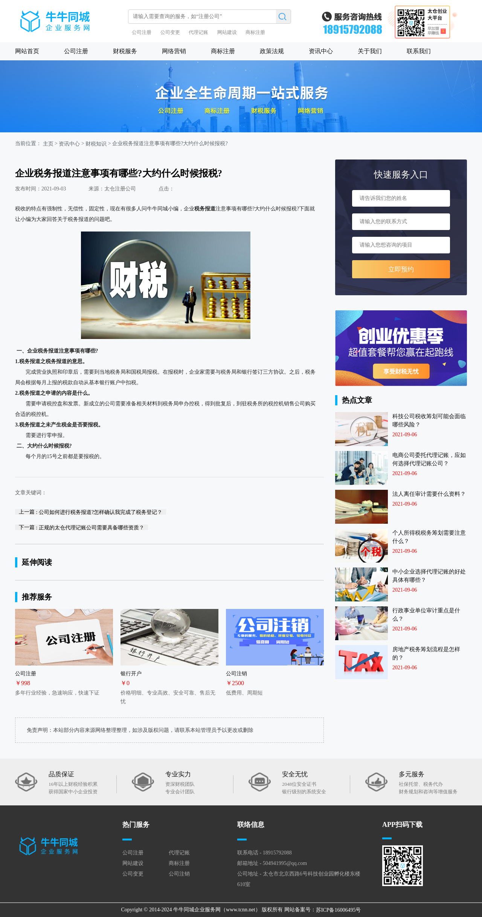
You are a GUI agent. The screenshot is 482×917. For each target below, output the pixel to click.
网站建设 (227, 32)
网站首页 (27, 51)
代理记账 (198, 32)
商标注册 (255, 32)
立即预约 (401, 269)
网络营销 (174, 51)
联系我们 (419, 51)
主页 (48, 144)
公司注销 (179, 874)
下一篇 (81, 527)
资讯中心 (321, 51)
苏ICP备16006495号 (338, 910)
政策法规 (272, 51)
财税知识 (96, 144)
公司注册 (141, 32)
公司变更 (170, 32)
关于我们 (370, 51)
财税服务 (125, 51)
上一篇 (90, 512)
